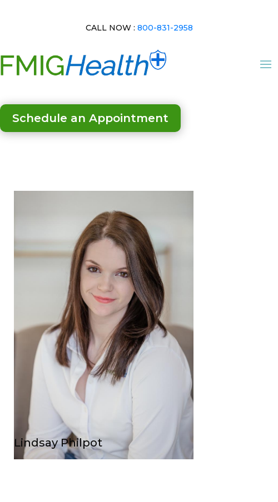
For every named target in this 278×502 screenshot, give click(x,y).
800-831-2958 (165, 28)
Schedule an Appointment (90, 118)
